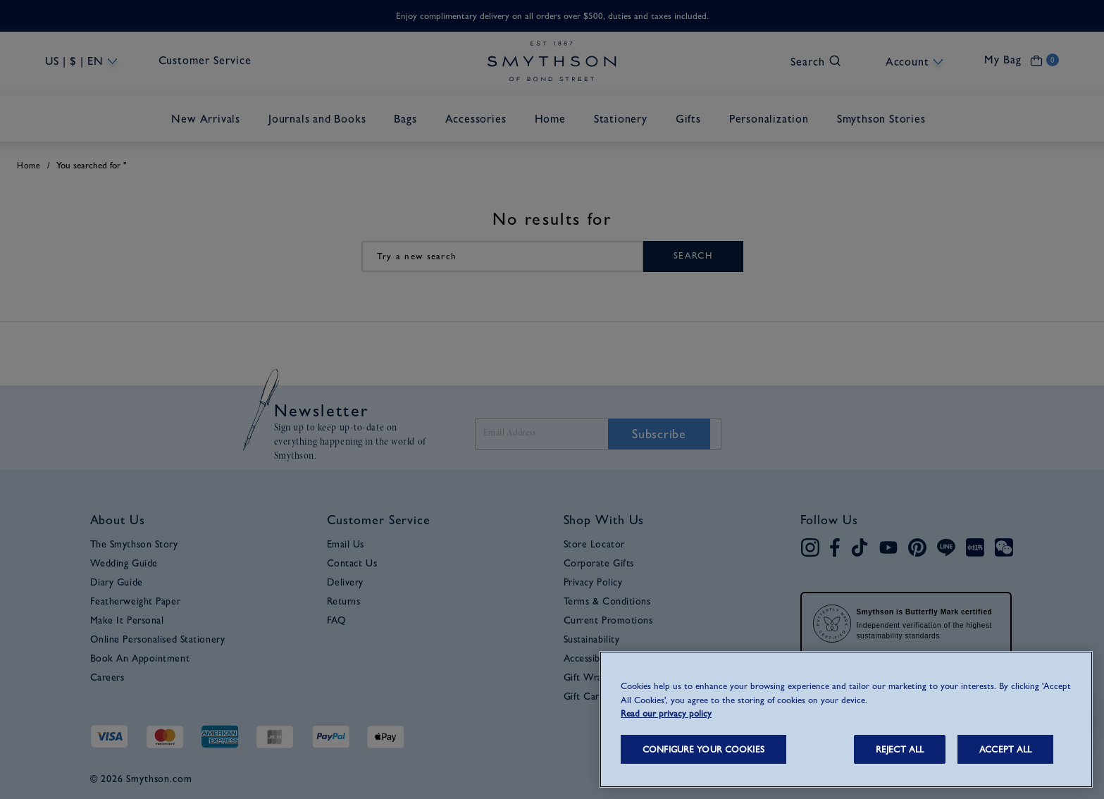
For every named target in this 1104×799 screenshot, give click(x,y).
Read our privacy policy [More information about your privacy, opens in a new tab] (666, 713)
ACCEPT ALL (1005, 749)
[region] (846, 719)
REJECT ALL (900, 749)
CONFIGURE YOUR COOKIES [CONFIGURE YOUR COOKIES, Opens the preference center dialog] (703, 749)
